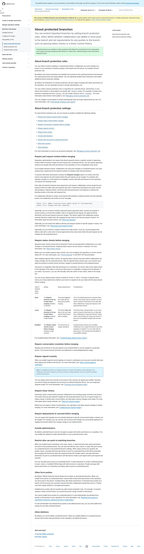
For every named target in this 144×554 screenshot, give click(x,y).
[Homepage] (87, 546)
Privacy (58, 546)
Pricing (105, 546)
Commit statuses (66, 255)
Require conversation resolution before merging (54, 124)
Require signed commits (46, 128)
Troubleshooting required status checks (73, 338)
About (138, 546)
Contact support (41, 537)
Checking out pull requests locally (75, 384)
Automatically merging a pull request (62, 102)
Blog (132, 546)
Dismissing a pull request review (61, 226)
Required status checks (11, 50)
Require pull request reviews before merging (53, 117)
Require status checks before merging (50, 120)
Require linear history (45, 132)
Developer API (115, 546)
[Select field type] (88, 10)
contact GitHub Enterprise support (101, 20)
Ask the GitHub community (44, 534)
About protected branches (12, 43)
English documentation (132, 3)
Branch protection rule (10, 46)
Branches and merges (53, 9)
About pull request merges (71, 401)
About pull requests (68, 220)
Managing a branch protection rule (77, 96)
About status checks (53, 249)
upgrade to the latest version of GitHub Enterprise (59, 20)
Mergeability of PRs (68, 9)
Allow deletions (43, 147)
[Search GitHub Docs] (128, 10)
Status (73, 546)
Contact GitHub (96, 546)
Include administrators (45, 136)
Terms (50, 546)
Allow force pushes (44, 143)
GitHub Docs (10, 4)
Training (125, 546)
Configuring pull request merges (70, 407)
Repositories (6, 16)
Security (66, 546)
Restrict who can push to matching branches (53, 139)
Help (80, 546)
